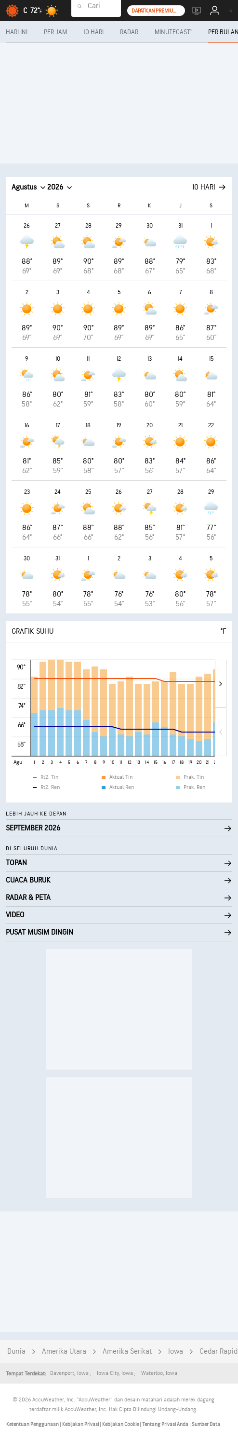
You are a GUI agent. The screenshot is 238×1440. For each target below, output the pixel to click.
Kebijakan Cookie (121, 1424)
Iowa (175, 1351)
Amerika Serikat (127, 1351)
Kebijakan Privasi (81, 1424)
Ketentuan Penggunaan (33, 1424)
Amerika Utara (64, 1351)
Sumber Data (206, 1424)
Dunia (16, 1351)
